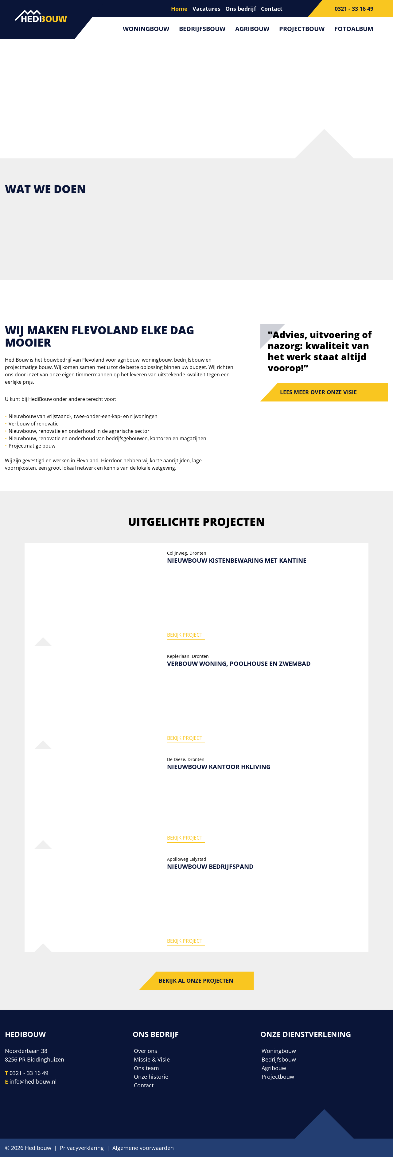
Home (179, 8)
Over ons (145, 1050)
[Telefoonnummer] (350, 8)
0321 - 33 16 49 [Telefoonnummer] (29, 1073)
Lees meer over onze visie (318, 392)
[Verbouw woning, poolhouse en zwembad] (196, 697)
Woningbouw (146, 29)
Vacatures (206, 8)
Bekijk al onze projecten (196, 980)
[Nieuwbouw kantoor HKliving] (196, 799)
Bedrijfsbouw (202, 29)
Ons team (146, 1068)
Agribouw (252, 29)
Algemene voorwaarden (143, 1147)
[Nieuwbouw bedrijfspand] (196, 900)
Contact (271, 8)
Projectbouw (302, 29)
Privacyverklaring (82, 1147)
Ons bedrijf (240, 8)
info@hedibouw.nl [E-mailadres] (33, 1081)
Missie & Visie (152, 1059)
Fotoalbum (353, 29)
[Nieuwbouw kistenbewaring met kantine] (196, 594)
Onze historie (151, 1076)
